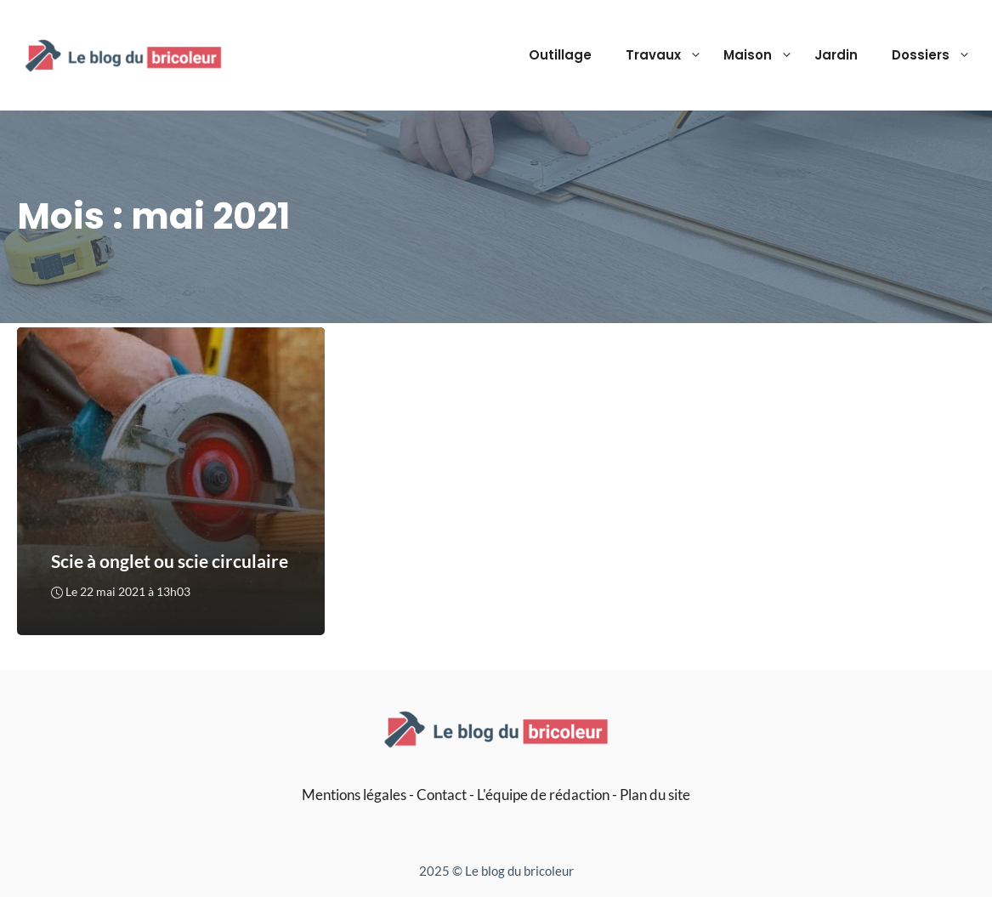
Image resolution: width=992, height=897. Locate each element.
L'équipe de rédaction (543, 794)
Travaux (666, 55)
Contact (442, 794)
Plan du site (655, 794)
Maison (760, 55)
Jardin (836, 55)
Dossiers (933, 55)
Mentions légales (354, 794)
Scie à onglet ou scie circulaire (169, 561)
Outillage (560, 55)
